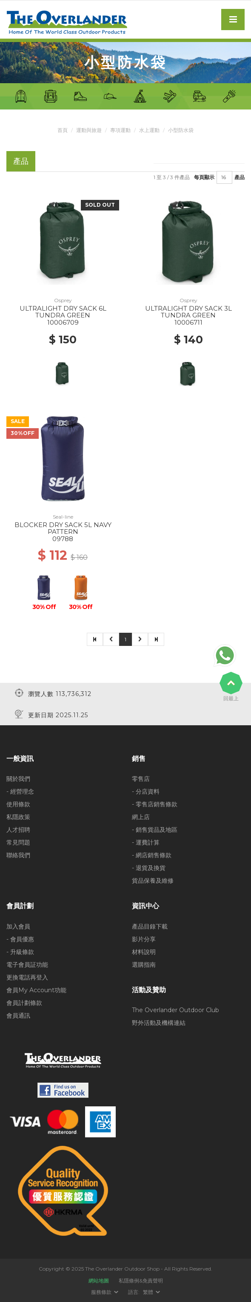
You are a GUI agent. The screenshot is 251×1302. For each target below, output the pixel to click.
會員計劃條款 (24, 1003)
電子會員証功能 (27, 964)
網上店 (141, 817)
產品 (239, 177)
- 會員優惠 (20, 939)
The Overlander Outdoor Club (175, 1010)
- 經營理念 (20, 791)
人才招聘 (18, 829)
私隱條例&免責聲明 (141, 1280)
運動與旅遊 (89, 130)
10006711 (188, 322)
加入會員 (18, 926)
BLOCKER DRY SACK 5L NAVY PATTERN (62, 528)
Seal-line (63, 517)
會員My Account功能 (36, 990)
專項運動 (120, 130)
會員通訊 (18, 1015)
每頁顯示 (204, 177)
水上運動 (149, 130)
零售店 (141, 779)
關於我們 (18, 779)
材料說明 (144, 952)
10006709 (63, 322)
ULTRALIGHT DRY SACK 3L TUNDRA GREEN (188, 312)
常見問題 (18, 842)
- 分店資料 (146, 791)
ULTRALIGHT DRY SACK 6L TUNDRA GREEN (63, 312)
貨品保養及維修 (153, 880)
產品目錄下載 (150, 926)
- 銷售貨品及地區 (154, 829)
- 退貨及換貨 (148, 868)
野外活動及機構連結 (158, 1023)
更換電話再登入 (27, 977)
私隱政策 (18, 817)
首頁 (62, 130)
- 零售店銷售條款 (154, 804)
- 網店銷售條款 (151, 855)
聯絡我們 (18, 855)
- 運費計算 (146, 842)
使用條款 (18, 804)
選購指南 (144, 964)
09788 (62, 539)
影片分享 (144, 939)
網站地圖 (98, 1280)
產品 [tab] (21, 161)
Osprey (63, 300)
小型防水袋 (181, 130)
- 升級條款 (20, 952)
